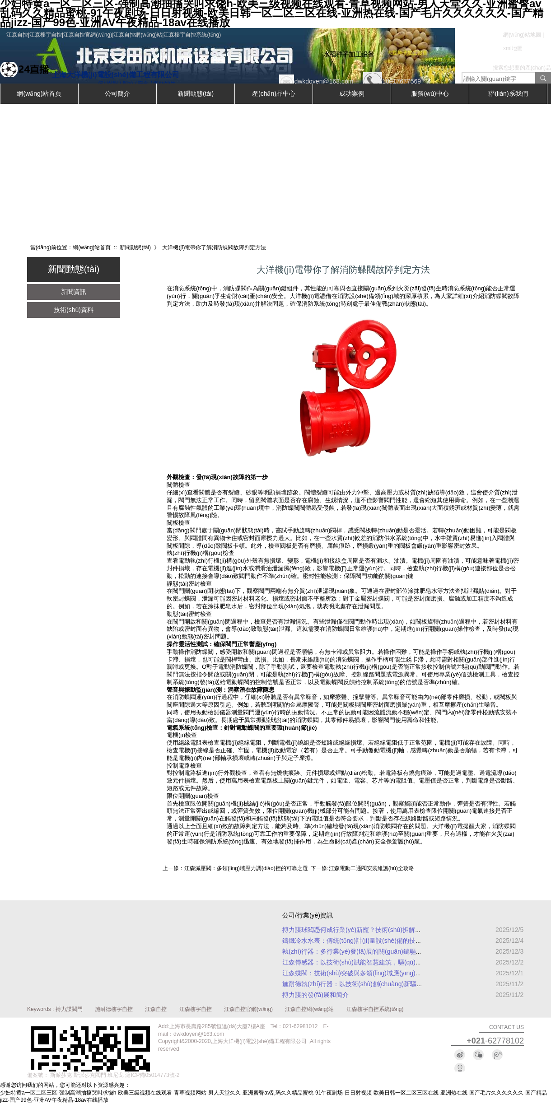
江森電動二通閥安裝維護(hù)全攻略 (371, 868)
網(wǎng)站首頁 (39, 93)
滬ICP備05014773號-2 (152, 1075)
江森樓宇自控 (195, 1009)
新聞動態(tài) (195, 93)
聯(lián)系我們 (508, 93)
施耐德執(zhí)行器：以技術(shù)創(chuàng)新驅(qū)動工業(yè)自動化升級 (385, 984)
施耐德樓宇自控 (114, 1009)
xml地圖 (513, 48)
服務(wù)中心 (429, 93)
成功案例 (351, 93)
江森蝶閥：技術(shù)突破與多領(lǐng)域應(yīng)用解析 (358, 973)
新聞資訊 (73, 291)
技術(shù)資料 (73, 309)
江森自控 (156, 1009)
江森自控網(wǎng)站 (309, 1009)
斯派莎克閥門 (90, 1075)
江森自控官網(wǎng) (248, 1009)
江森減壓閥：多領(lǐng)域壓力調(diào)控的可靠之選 (246, 868)
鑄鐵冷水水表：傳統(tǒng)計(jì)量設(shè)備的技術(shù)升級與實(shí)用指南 (387, 940)
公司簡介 (117, 93)
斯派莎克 (61, 1075)
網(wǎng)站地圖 (522, 35)
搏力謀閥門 (69, 1009)
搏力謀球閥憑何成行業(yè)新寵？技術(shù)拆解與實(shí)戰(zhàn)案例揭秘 (386, 929)
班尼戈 (115, 1075)
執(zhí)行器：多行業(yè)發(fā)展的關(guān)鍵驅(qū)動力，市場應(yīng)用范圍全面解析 (403, 951)
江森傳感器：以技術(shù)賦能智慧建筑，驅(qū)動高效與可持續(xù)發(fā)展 (387, 962)
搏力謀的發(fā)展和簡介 (315, 994)
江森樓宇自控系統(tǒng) (375, 1009)
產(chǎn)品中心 (273, 93)
